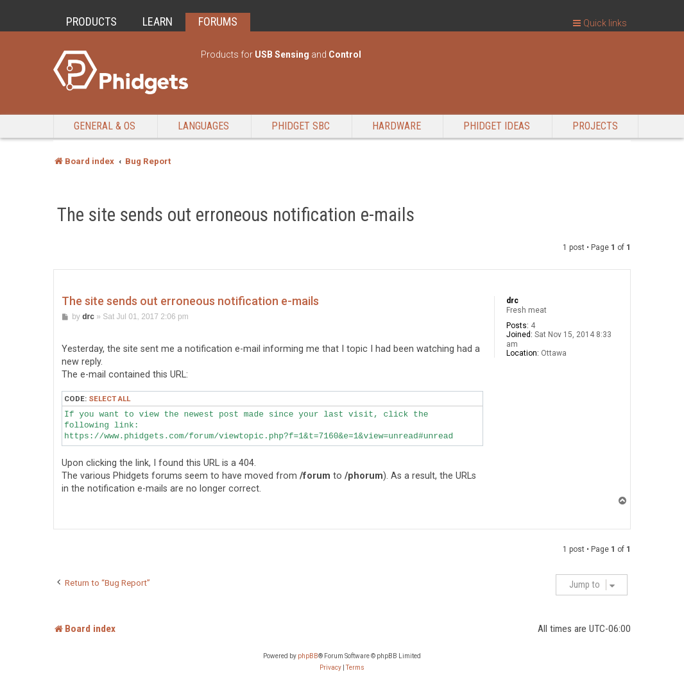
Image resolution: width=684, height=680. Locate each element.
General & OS (104, 126)
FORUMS (217, 21)
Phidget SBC (300, 126)
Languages (203, 126)
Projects (595, 126)
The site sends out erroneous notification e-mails (236, 215)
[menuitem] (330, 668)
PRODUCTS (91, 21)
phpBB (308, 655)
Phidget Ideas (496, 126)
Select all (109, 398)
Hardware (396, 126)
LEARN (157, 21)
